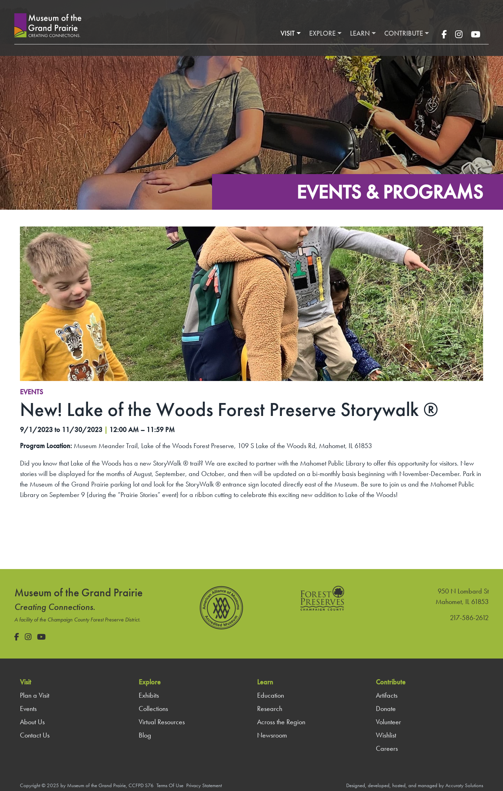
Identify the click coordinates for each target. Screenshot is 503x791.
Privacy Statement (204, 785)
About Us (32, 721)
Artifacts (387, 695)
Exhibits (149, 695)
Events (31, 391)
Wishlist (386, 735)
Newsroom (272, 735)
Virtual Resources (162, 721)
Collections (153, 708)
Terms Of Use (169, 785)
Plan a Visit (34, 695)
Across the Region (281, 721)
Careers (387, 748)
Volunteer (388, 721)
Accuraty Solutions (464, 785)
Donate (386, 708)
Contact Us (35, 735)
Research (269, 708)
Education (270, 695)
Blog (145, 735)
